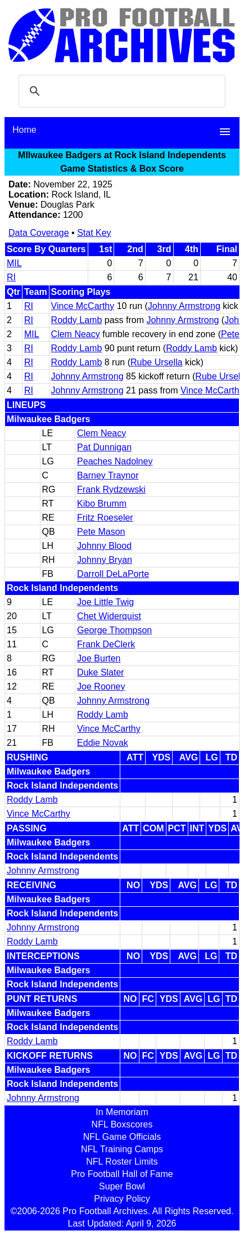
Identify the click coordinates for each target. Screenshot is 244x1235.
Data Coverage (38, 233)
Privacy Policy (122, 1198)
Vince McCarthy (83, 306)
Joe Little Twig (105, 602)
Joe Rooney (101, 686)
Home (24, 130)
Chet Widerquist (109, 616)
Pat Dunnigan (104, 447)
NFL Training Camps (122, 1149)
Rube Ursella (156, 362)
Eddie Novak (102, 743)
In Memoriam (122, 1112)
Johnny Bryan (104, 560)
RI (11, 277)
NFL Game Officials (122, 1137)
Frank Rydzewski (111, 489)
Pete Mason (101, 531)
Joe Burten (98, 658)
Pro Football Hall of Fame (122, 1174)
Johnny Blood (104, 546)
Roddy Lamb (76, 320)
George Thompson (114, 630)
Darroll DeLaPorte (113, 574)
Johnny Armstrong (184, 306)
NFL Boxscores (122, 1124)
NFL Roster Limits (121, 1161)
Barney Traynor (107, 475)
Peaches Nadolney (114, 461)
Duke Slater (100, 672)
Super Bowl (122, 1186)
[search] (120, 91)
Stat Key (94, 233)
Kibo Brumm (101, 503)
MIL (14, 263)
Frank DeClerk (106, 644)
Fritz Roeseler (105, 517)
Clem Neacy (75, 334)
